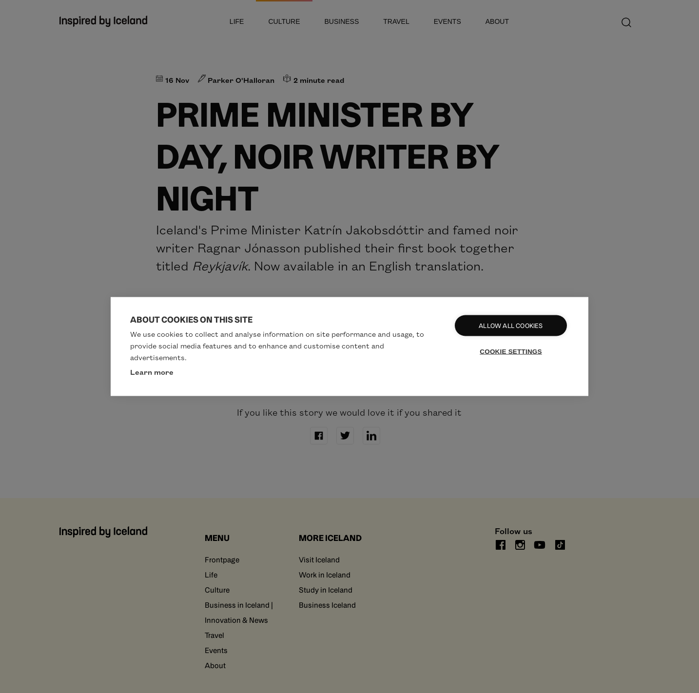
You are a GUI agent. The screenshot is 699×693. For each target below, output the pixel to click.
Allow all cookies (511, 325)
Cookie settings (511, 351)
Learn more (152, 372)
